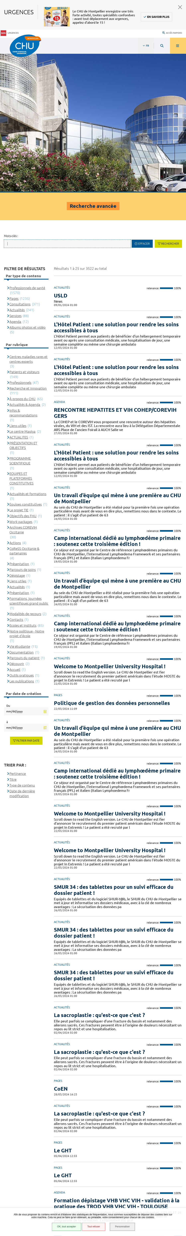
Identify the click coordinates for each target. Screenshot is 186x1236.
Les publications (21, 539)
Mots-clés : (11, 94)
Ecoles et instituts (22, 484)
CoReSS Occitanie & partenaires (24, 409)
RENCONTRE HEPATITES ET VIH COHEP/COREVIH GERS (115, 271)
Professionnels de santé (27, 146)
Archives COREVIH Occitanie (23, 388)
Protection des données (28, 1185)
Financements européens (28, 1195)
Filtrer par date (27, 599)
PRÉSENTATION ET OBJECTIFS (23, 303)
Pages (13, 157)
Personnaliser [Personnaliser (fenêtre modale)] (122, 1226)
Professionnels (20, 241)
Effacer (144, 102)
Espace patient (21, 1165)
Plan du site (20, 1190)
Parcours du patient (24, 516)
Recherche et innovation (28, 246)
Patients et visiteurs (24, 230)
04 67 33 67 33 (141, 1135)
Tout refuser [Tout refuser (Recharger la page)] (93, 1226)
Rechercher (170, 102)
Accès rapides (172, 29)
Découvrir (16, 522)
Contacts (16, 478)
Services (15, 174)
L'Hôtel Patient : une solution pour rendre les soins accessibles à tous (116, 186)
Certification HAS (23, 1200)
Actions (15, 401)
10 (148, 1098)
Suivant (178, 1098)
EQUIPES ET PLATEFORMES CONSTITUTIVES (21, 337)
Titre (12, 638)
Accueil (14, 528)
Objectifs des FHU (22, 374)
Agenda (15, 180)
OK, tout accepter (66, 1226)
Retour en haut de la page (176, 1112)
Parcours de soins (22, 428)
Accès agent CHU (23, 1170)
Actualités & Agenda (24, 263)
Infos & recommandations (23, 271)
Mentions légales (23, 1180)
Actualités (17, 168)
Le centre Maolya (22, 290)
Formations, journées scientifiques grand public (28, 459)
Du (8, 564)
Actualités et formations (27, 352)
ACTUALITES (18, 296)
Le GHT (63, 1009)
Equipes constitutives (25, 363)
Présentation (19, 422)
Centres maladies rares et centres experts (28, 217)
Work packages (20, 380)
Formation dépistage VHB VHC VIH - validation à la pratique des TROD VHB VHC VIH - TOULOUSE (116, 1062)
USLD (60, 154)
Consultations (19, 162)
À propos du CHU (22, 257)
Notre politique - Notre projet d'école (26, 492)
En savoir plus (158, 16)
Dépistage (17, 434)
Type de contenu (22, 644)
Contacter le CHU (143, 1123)
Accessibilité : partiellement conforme (38, 1175)
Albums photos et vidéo (27, 186)
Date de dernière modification (22, 651)
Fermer (180, 7)
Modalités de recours (25, 472)
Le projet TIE (18, 368)
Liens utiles (17, 284)
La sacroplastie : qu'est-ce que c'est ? (99, 972)
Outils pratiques (21, 534)
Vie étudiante (19, 505)
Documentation (21, 510)
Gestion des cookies (25, 1207)
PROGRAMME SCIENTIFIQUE (20, 319)
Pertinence (17, 632)
